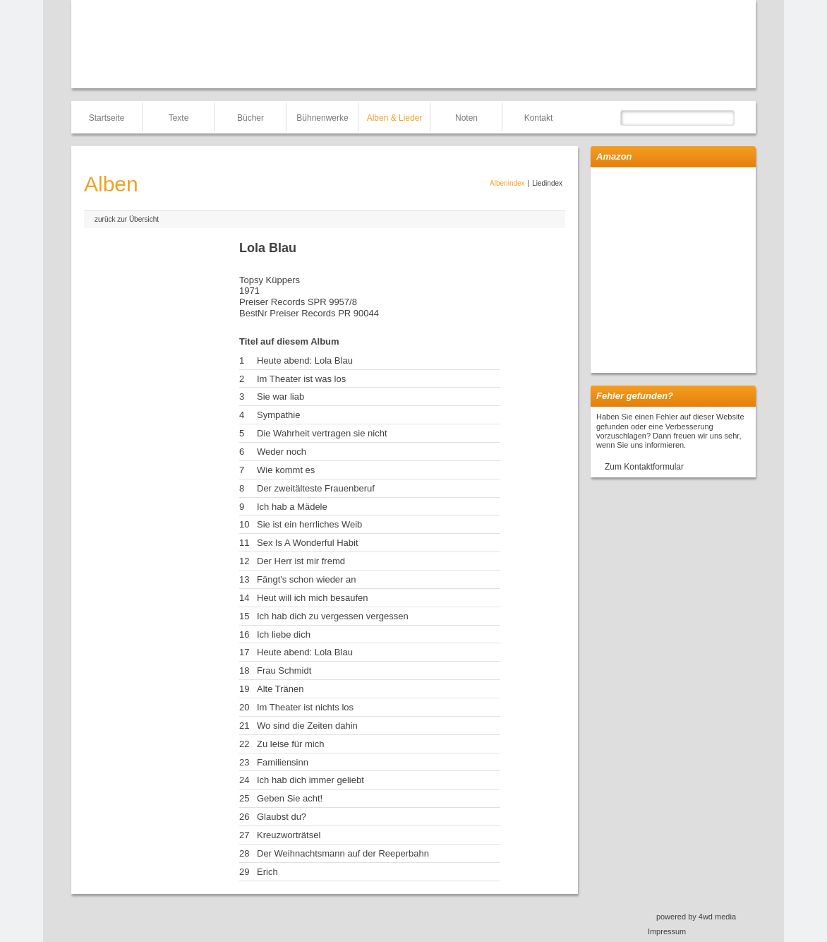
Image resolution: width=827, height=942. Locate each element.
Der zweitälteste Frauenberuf (316, 488)
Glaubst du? (281, 816)
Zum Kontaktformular (644, 467)
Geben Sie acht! (289, 798)
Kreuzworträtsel (288, 835)
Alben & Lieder (395, 118)
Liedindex (547, 183)
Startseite (107, 118)
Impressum (667, 931)
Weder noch (281, 451)
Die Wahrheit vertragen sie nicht (322, 433)
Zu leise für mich (290, 744)
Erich (267, 871)
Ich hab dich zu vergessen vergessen (333, 616)
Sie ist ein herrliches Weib (309, 524)
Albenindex (507, 183)
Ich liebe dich (283, 634)
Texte (179, 118)
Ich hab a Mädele (292, 506)
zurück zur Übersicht (127, 219)
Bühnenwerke (322, 118)
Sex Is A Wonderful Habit (307, 542)
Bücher (250, 118)
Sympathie (278, 415)
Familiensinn (282, 762)
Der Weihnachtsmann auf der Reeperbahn (343, 853)
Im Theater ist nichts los (305, 707)
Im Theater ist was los (301, 379)
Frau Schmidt (284, 670)
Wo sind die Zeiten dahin (307, 725)
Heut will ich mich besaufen (312, 597)
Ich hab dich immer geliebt (310, 780)
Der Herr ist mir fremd (301, 561)
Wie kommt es (286, 470)
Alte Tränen (280, 689)
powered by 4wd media (696, 916)
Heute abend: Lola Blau (305, 360)
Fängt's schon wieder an (306, 579)
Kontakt (538, 118)
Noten (466, 118)
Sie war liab (280, 396)
